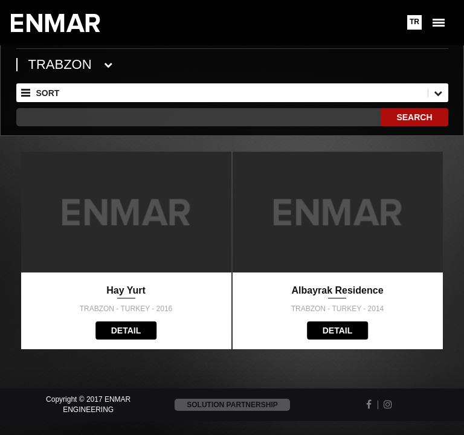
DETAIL (126, 330)
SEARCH (414, 117)
